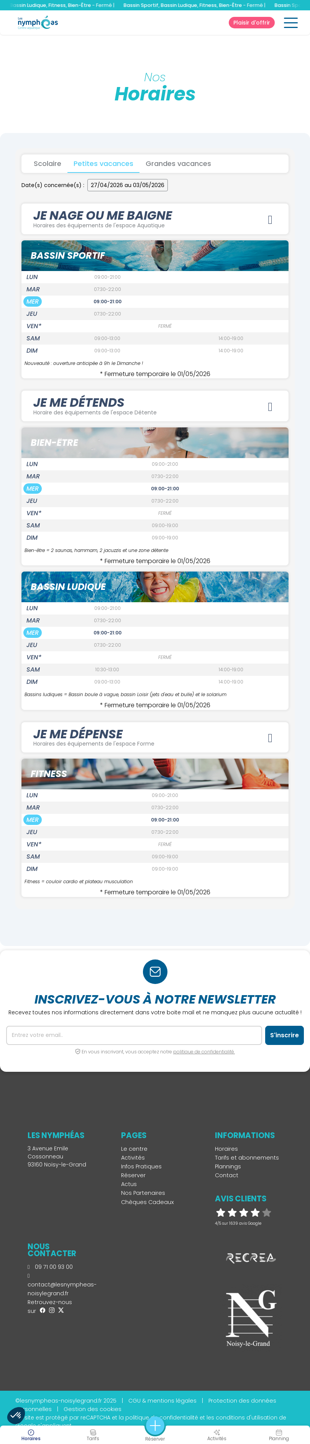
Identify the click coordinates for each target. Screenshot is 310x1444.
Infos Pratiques (141, 1166)
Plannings (228, 1166)
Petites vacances (103, 163)
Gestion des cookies (92, 1409)
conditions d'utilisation (246, 1417)
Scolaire (47, 163)
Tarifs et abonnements (247, 1157)
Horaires (226, 1149)
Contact (226, 1175)
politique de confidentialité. (204, 1051)
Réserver (133, 1175)
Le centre (134, 1149)
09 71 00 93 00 (50, 1267)
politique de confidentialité (161, 1417)
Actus (129, 1184)
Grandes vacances (178, 163)
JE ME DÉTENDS (155, 405)
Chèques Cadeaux (147, 1202)
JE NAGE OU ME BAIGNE (155, 218)
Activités (133, 1157)
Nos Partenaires (143, 1193)
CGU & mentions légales (162, 1401)
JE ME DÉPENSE (155, 737)
